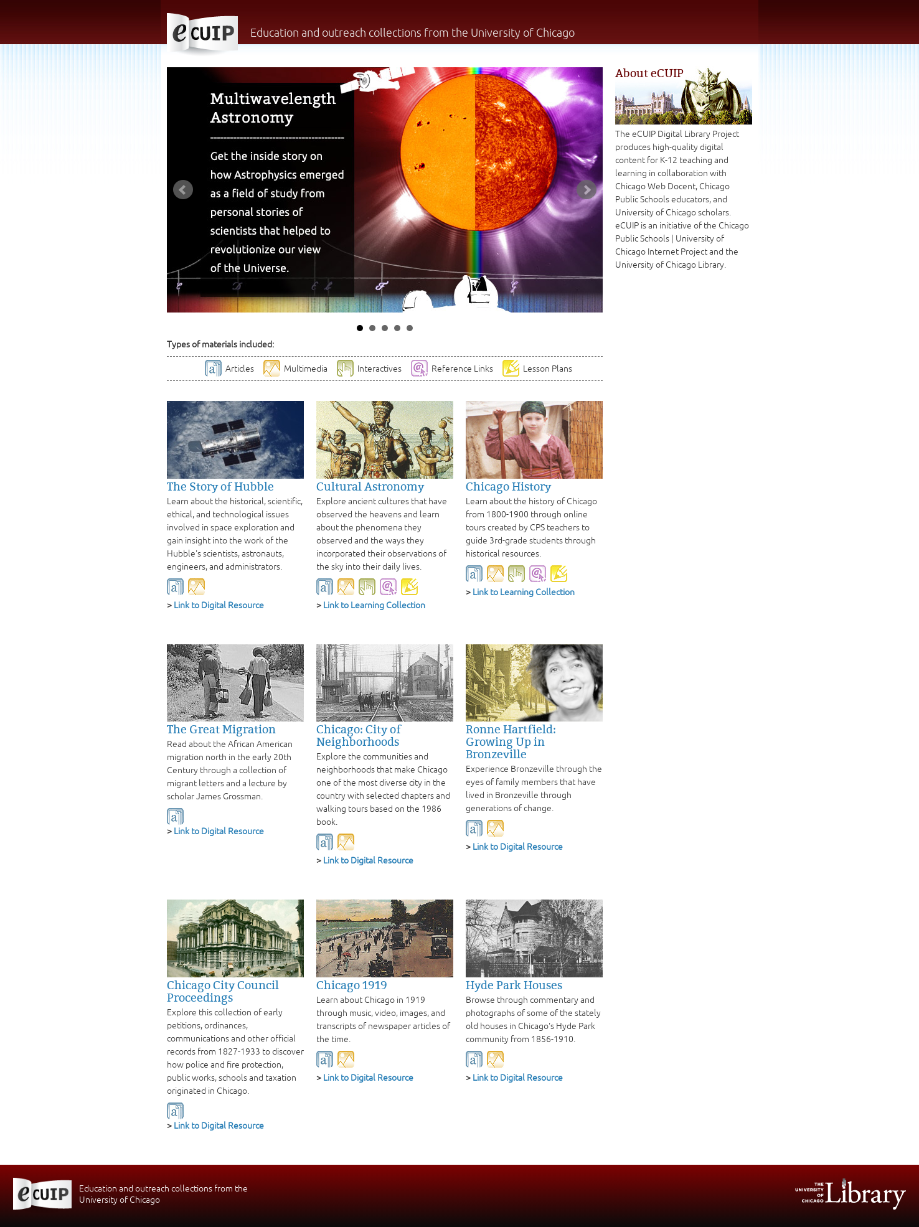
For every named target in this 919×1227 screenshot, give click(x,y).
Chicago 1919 (351, 985)
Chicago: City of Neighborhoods (358, 736)
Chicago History (508, 487)
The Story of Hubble (220, 487)
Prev (183, 190)
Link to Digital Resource (219, 605)
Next (586, 190)
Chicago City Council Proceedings (223, 992)
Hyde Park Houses (514, 985)
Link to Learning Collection (374, 605)
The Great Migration (221, 729)
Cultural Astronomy (370, 487)
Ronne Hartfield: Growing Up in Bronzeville (511, 742)
